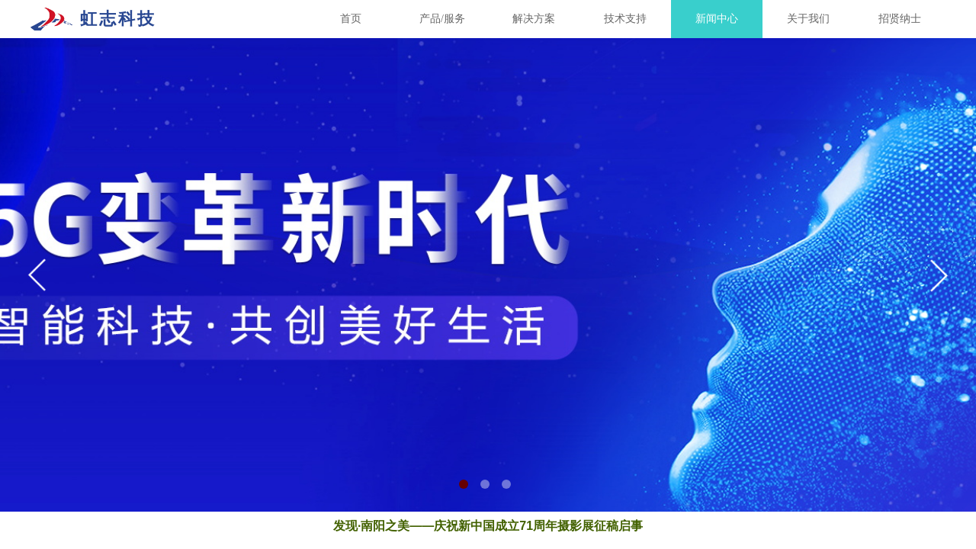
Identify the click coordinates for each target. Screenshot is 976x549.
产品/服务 (442, 18)
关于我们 (808, 18)
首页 (350, 18)
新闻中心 (716, 18)
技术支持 (625, 18)
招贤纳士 (899, 18)
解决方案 (533, 18)
